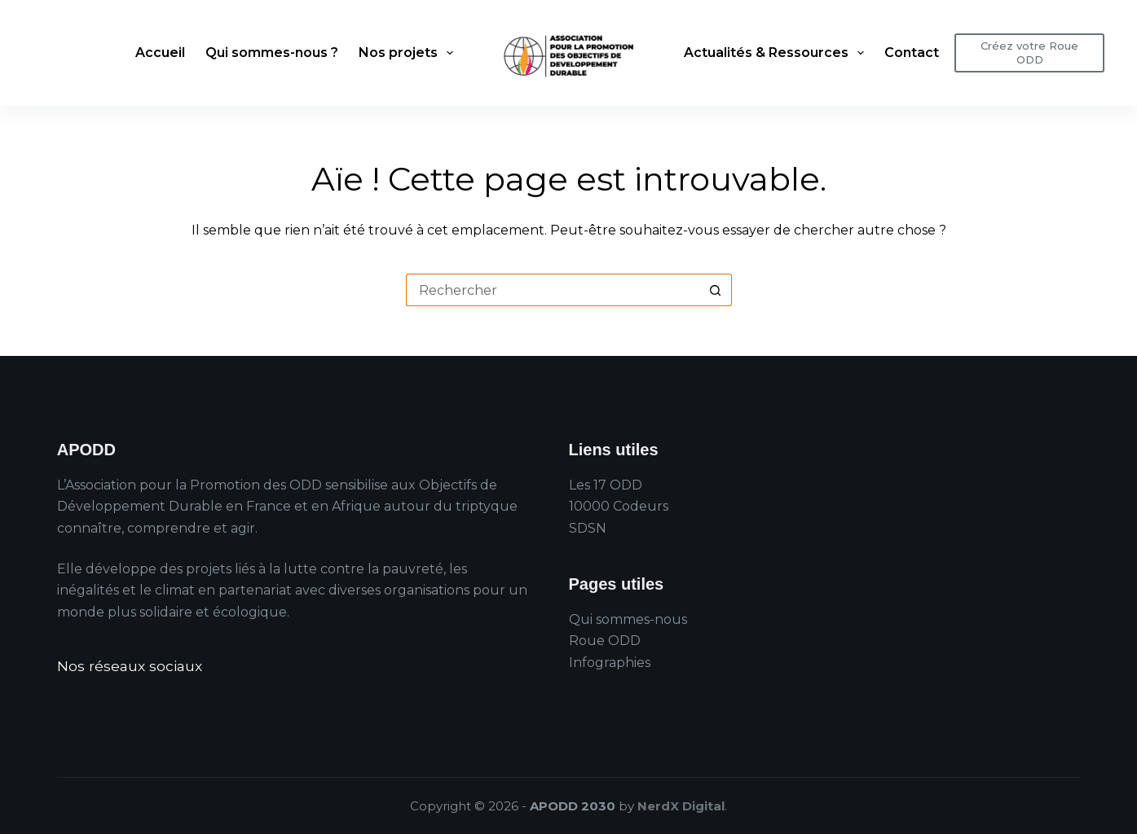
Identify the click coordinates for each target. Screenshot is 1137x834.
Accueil (160, 52)
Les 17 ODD (605, 485)
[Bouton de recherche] (715, 290)
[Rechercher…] (552, 290)
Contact (911, 52)
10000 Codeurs (618, 506)
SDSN (587, 528)
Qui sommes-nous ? (271, 52)
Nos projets (409, 53)
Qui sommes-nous (628, 619)
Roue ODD (605, 640)
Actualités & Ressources (777, 53)
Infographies (609, 662)
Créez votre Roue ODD (1029, 52)
